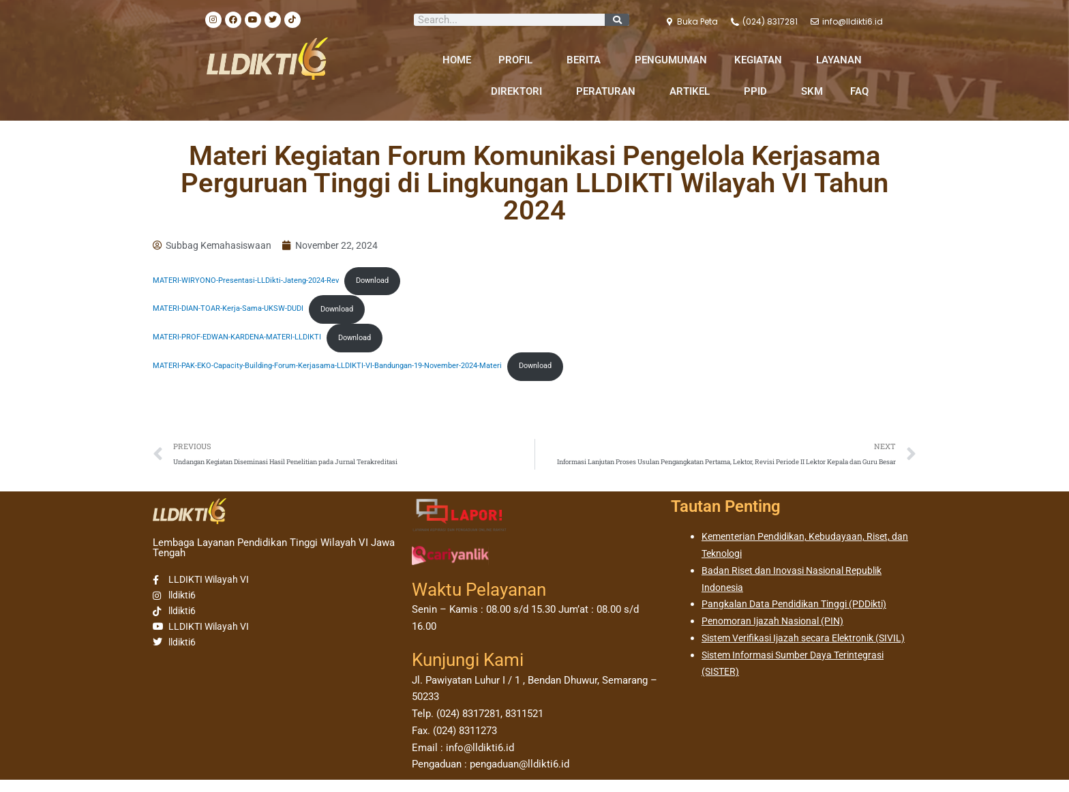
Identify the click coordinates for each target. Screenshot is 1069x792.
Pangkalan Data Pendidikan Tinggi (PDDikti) (800, 616)
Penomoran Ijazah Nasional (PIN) (777, 633)
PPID (759, 91)
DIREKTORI (520, 91)
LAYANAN (842, 60)
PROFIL (518, 60)
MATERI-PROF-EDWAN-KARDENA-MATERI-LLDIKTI (243, 344)
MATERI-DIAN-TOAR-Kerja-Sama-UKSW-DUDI (234, 313)
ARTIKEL (693, 91)
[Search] (617, 20)
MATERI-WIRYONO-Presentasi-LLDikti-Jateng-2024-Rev (251, 283)
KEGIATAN (761, 60)
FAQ (859, 91)
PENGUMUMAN (671, 60)
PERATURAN (609, 91)
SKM (812, 91)
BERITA (587, 60)
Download (387, 283)
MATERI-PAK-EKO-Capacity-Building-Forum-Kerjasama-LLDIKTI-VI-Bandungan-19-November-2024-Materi (343, 375)
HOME (456, 60)
